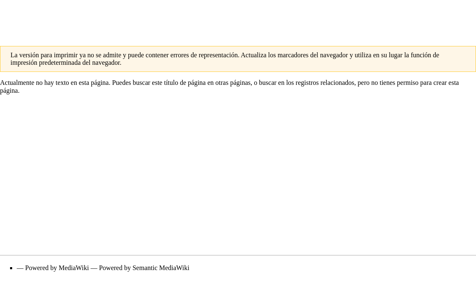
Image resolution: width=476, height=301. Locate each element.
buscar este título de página (169, 82)
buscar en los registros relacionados (306, 82)
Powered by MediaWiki (57, 267)
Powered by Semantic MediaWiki (144, 267)
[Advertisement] (238, 19)
